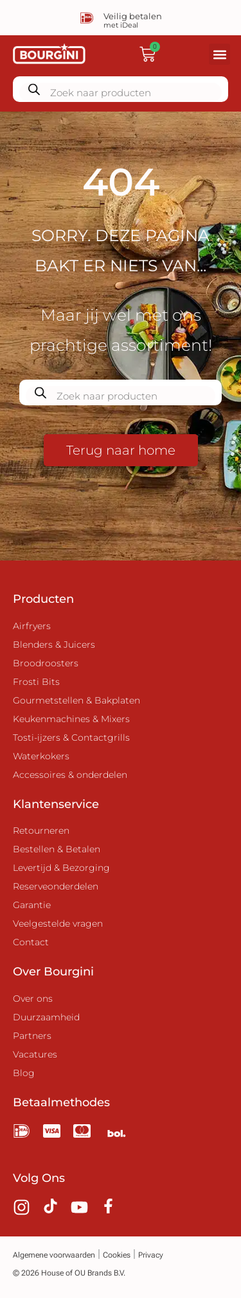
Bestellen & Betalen (56, 849)
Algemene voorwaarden (54, 1255)
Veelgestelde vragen (58, 923)
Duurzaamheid (46, 1017)
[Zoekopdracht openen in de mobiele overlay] (120, 89)
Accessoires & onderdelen (70, 774)
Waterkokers (41, 756)
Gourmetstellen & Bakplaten (76, 700)
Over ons (33, 998)
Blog (24, 1073)
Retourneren (41, 830)
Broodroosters (45, 663)
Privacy (150, 1255)
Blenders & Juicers (54, 644)
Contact (31, 942)
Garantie (32, 905)
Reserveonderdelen (55, 886)
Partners (32, 1035)
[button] (219, 54)
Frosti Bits (36, 681)
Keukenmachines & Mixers (71, 719)
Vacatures (35, 1054)
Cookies (116, 1255)
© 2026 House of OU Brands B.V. (69, 1272)
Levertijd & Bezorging (61, 867)
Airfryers (32, 626)
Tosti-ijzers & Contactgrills (71, 737)
